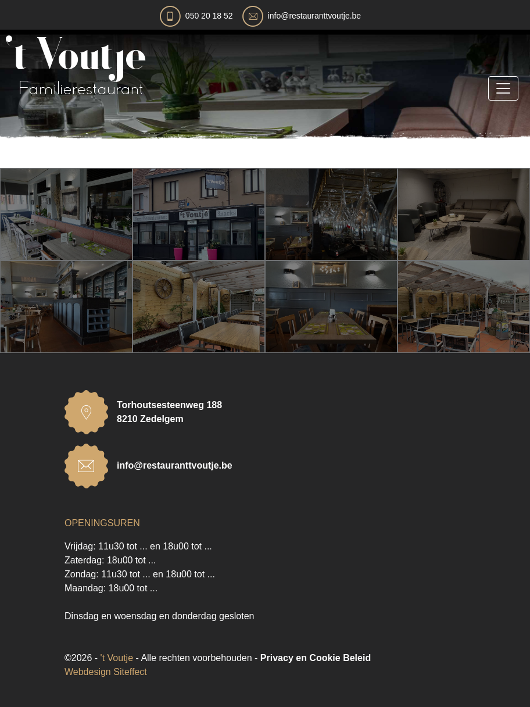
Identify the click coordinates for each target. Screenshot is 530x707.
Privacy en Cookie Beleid (315, 658)
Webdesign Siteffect (106, 672)
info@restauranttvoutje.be (314, 15)
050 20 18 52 (209, 15)
